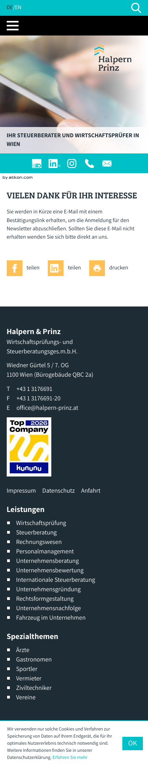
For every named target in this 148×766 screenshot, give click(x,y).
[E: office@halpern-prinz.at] (107, 163)
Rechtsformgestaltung (45, 598)
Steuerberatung (36, 532)
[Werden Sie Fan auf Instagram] (72, 163)
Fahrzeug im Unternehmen (51, 617)
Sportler (26, 669)
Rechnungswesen (39, 542)
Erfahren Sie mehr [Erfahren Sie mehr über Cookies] (70, 757)
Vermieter (28, 678)
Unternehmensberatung (47, 561)
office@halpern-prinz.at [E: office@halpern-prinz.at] (48, 408)
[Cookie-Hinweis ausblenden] (132, 743)
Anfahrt (91, 490)
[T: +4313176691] (89, 163)
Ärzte (23, 650)
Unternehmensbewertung (50, 570)
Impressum (21, 490)
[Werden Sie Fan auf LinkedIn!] (54, 163)
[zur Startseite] (112, 57)
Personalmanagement (45, 551)
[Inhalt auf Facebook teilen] (25, 268)
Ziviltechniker (34, 688)
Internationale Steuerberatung (56, 579)
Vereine (26, 697)
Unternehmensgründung (48, 589)
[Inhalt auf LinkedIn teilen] (66, 268)
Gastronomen (34, 659)
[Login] (36, 163)
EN (18, 7)
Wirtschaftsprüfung (41, 523)
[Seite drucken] (110, 268)
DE (10, 7)
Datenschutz (58, 490)
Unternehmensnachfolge (48, 608)
